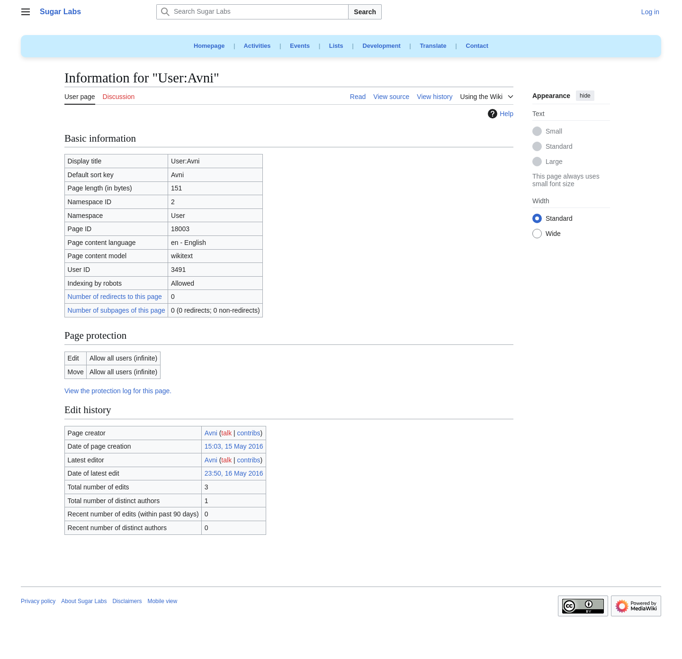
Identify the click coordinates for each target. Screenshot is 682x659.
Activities (257, 45)
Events (300, 45)
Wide (553, 234)
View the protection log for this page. (117, 391)
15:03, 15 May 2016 (234, 446)
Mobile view (162, 601)
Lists (336, 45)
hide (585, 95)
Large (554, 162)
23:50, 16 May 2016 (234, 473)
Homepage (209, 45)
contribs (248, 433)
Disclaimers (127, 601)
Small (554, 131)
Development (381, 45)
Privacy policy (38, 601)
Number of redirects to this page (115, 296)
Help (499, 113)
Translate (433, 45)
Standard (559, 147)
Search (365, 12)
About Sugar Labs (84, 601)
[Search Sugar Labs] (252, 11)
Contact (477, 45)
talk (226, 433)
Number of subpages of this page (116, 310)
